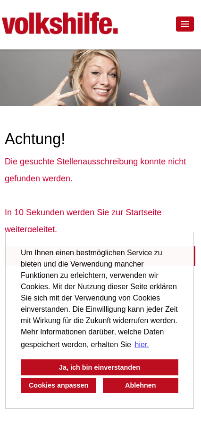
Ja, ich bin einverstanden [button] (99, 367)
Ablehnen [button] (140, 385)
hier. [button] (142, 345)
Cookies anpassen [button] (58, 385)
